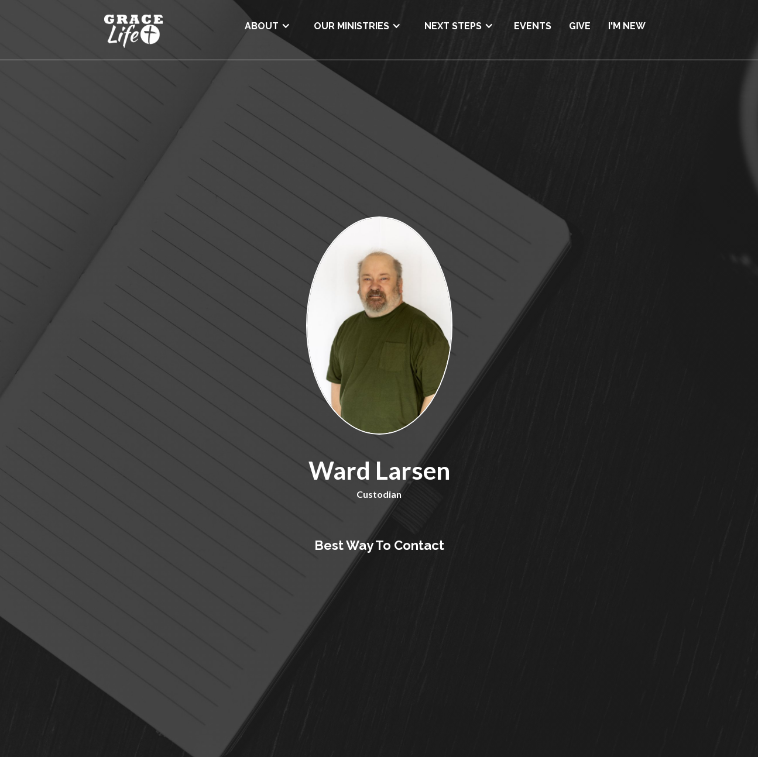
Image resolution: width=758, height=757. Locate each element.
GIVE (580, 26)
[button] (267, 22)
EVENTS (532, 26)
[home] (133, 30)
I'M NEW (627, 26)
